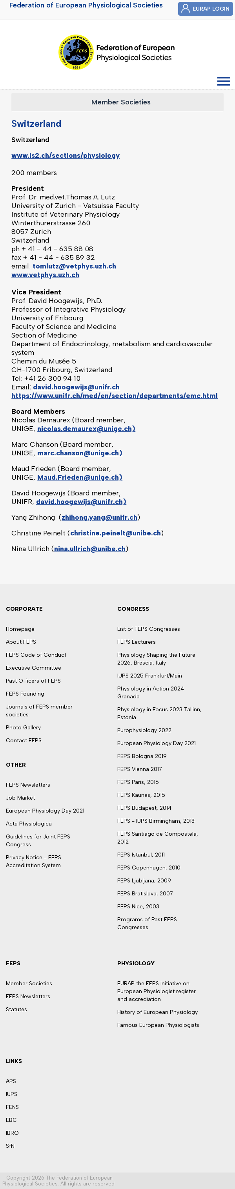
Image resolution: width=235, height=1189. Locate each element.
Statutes (16, 1009)
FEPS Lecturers (136, 642)
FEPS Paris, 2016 (138, 782)
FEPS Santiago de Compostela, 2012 (157, 838)
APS (11, 1081)
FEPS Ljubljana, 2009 (144, 880)
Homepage (20, 629)
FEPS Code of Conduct (36, 655)
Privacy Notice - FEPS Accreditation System (33, 861)
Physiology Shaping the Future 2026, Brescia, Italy (156, 659)
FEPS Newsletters (28, 785)
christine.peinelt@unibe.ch (115, 533)
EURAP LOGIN (211, 8)
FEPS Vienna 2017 (139, 769)
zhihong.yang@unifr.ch (99, 517)
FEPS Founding (25, 693)
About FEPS (21, 642)
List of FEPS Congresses (148, 629)
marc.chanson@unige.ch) (79, 453)
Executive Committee (33, 668)
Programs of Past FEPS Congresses (147, 923)
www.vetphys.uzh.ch (45, 274)
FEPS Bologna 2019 (142, 756)
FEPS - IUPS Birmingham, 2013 (156, 821)
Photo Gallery (23, 727)
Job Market (20, 797)
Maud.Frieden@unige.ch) (79, 477)
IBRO (12, 1133)
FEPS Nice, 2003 (138, 906)
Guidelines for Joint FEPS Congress (38, 840)
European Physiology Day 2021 (45, 810)
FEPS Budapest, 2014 (144, 808)
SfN (10, 1146)
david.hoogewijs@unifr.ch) (81, 501)
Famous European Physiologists (158, 1025)
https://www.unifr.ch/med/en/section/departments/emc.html (114, 395)
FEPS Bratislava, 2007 (145, 893)
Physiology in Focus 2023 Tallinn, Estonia (159, 713)
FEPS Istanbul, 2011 (141, 854)
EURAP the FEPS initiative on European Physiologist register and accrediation (156, 991)
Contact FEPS (24, 740)
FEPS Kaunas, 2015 (141, 795)
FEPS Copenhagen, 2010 (148, 867)
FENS (12, 1107)
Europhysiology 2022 (144, 730)
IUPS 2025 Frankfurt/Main (149, 675)
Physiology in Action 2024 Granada (150, 692)
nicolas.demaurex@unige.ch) (86, 428)
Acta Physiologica (29, 823)
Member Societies (121, 102)
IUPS (11, 1094)
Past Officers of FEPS (33, 681)
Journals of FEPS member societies (39, 710)
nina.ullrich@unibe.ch (90, 548)
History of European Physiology (157, 1012)
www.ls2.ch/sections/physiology (65, 155)
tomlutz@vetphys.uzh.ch (74, 266)
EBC (11, 1120)
